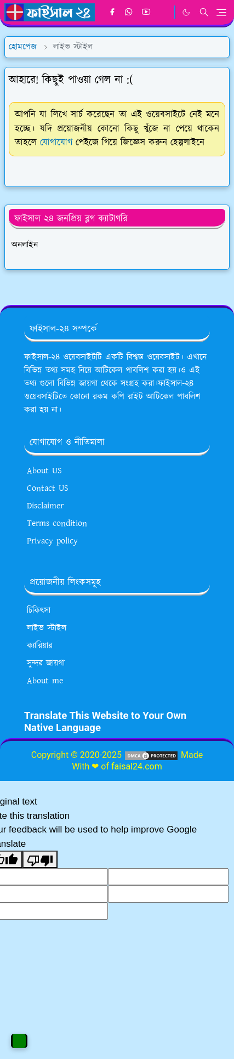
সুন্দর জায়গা (46, 663)
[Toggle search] (204, 12)
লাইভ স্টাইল (46, 628)
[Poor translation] (40, 859)
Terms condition (57, 523)
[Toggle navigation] (221, 12)
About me (45, 681)
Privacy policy (52, 541)
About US (44, 471)
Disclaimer (45, 506)
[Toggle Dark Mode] (186, 12)
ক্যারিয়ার (40, 645)
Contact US (48, 488)
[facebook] (112, 12)
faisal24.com (136, 766)
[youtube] (146, 12)
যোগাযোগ (56, 142)
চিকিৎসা (38, 610)
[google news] (163, 12)
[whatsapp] (129, 12)
